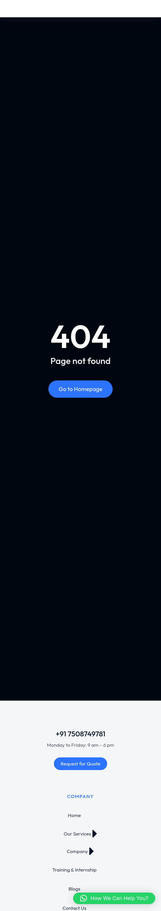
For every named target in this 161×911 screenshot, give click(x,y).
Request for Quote (81, 764)
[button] (114, 898)
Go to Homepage (80, 389)
